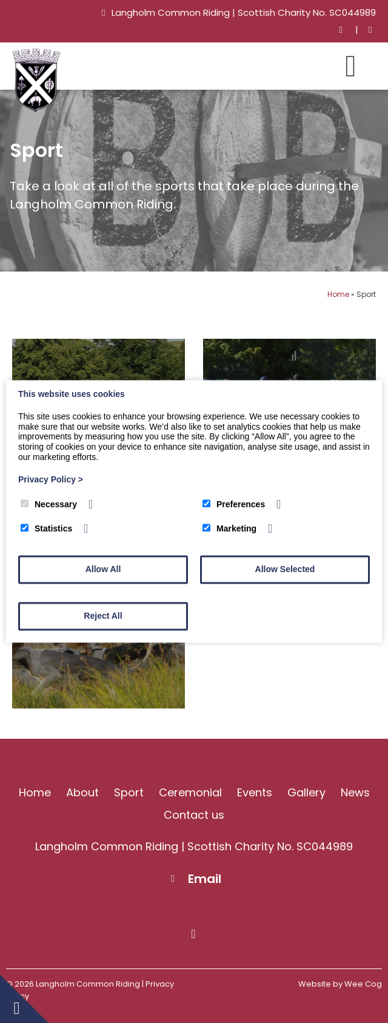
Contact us (194, 814)
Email (204, 878)
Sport (129, 792)
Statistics (46, 529)
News (355, 792)
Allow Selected (285, 570)
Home (338, 294)
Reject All (103, 616)
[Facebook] (370, 30)
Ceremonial (190, 792)
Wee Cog (363, 984)
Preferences (233, 504)
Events (254, 792)
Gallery (306, 792)
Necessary (49, 504)
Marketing (229, 529)
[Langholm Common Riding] (36, 109)
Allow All (103, 570)
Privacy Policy (50, 479)
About (82, 792)
